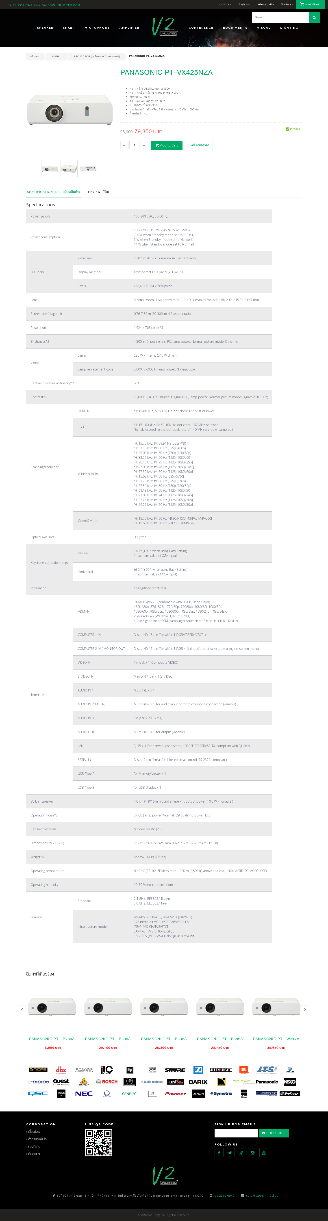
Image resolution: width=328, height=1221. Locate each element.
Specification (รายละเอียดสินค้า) (53, 192)
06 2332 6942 (23, 5)
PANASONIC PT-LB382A (220, 1039)
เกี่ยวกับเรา (34, 1132)
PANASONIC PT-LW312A (276, 1039)
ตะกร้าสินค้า (310, 4)
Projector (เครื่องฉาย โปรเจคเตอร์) (97, 56)
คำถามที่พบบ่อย (38, 1139)
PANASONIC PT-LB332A (164, 1039)
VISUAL (56, 56)
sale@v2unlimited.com (61, 5)
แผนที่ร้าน (34, 1146)
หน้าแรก (34, 56)
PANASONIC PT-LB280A (52, 1039)
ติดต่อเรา (34, 1154)
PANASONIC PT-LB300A (108, 1039)
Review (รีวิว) (98, 192)
